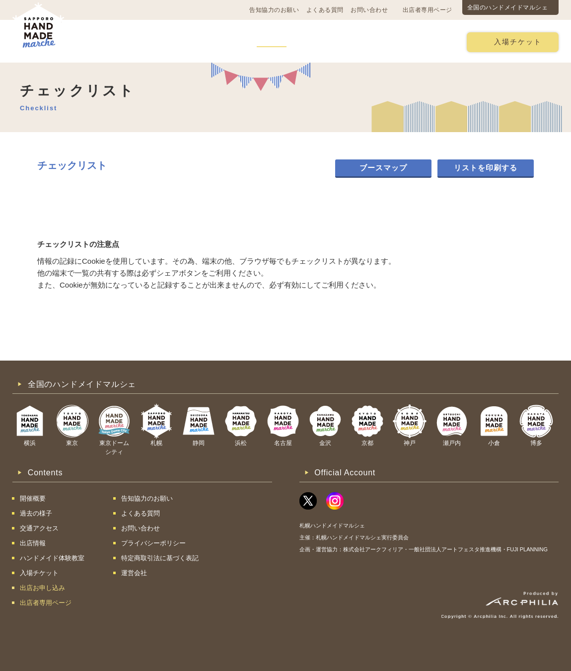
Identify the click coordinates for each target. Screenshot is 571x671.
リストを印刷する (485, 167)
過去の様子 (220, 41)
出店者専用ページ (427, 9)
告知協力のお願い (274, 9)
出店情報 (271, 41)
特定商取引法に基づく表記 (160, 558)
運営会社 (134, 573)
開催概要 (106, 41)
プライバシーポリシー (153, 543)
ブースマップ (383, 167)
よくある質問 (325, 9)
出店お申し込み (423, 41)
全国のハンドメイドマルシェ (507, 7)
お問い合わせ (369, 9)
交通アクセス (161, 41)
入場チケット (518, 42)
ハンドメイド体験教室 (341, 41)
